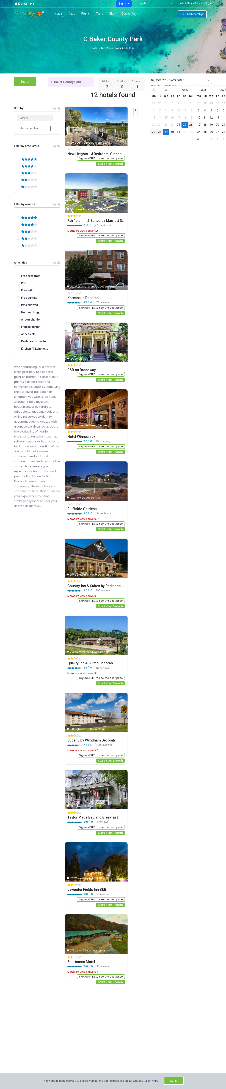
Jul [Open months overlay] (137, 90)
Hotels (58, 13)
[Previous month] (125, 89)
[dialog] (166, 115)
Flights (85, 13)
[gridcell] (125, 103)
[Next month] (207, 89)
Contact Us (128, 13)
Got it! (174, 1080)
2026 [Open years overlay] (156, 90)
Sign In (123, 3)
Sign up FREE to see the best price (99, 158)
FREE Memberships (192, 14)
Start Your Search (110, 164)
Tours (99, 13)
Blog (112, 13)
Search (25, 81)
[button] (151, 1080)
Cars (72, 13)
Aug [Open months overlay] (174, 90)
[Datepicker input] (180, 80)
